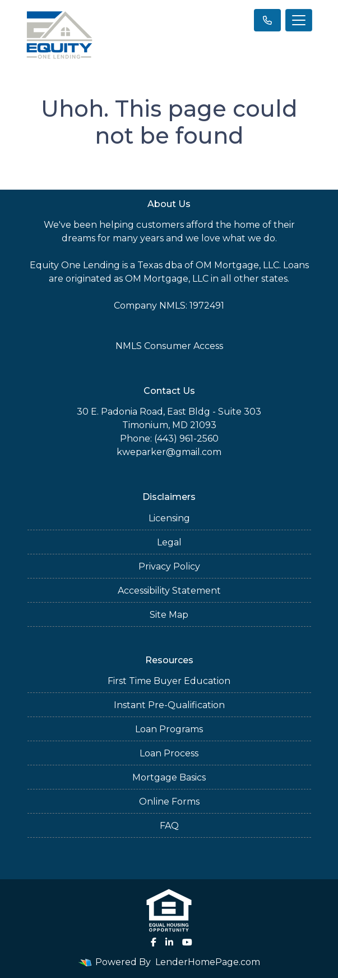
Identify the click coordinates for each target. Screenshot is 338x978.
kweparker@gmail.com (169, 452)
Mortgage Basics (169, 777)
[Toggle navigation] (298, 20)
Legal (169, 542)
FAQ (169, 825)
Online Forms (169, 801)
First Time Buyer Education (169, 681)
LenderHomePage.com (207, 962)
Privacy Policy (169, 566)
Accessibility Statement (169, 590)
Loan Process (169, 753)
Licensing (169, 518)
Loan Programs (169, 729)
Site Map (169, 614)
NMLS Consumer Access (169, 346)
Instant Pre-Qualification (169, 705)
